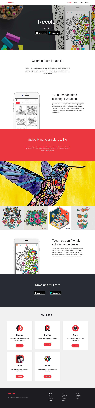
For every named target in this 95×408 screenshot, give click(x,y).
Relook (50, 393)
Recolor (51, 398)
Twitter (77, 393)
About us (76, 2)
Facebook (78, 397)
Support (86, 2)
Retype (50, 395)
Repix (50, 397)
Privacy (64, 398)
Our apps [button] (69, 2)
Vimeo (77, 398)
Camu (50, 400)
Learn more (19, 345)
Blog (81, 2)
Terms (63, 400)
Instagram (78, 395)
